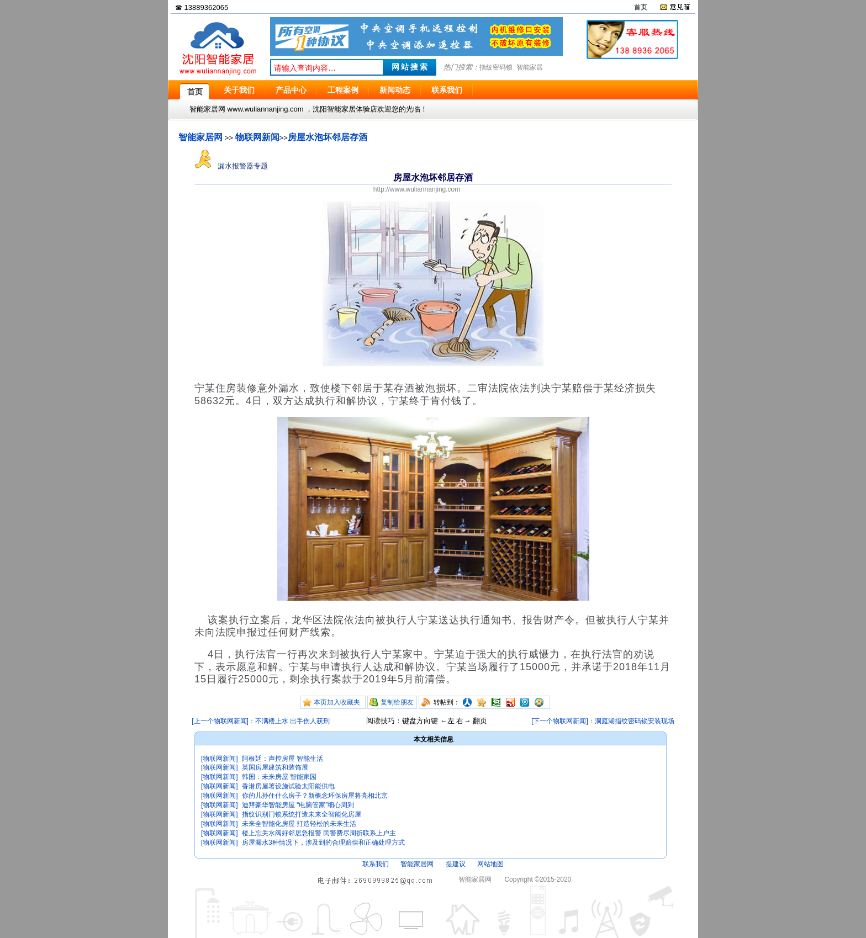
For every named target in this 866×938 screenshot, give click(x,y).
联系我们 (375, 864)
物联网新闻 (257, 137)
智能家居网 (200, 137)
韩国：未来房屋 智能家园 (279, 777)
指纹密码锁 (496, 67)
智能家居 (529, 67)
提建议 (456, 864)
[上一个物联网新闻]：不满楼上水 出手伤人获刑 (261, 721)
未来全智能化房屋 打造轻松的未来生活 (299, 824)
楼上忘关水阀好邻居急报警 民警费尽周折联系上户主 (319, 833)
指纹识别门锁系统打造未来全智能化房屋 (301, 814)
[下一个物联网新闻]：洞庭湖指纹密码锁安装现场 (602, 721)
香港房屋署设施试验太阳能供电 (288, 786)
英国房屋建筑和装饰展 (275, 767)
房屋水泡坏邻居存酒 (327, 137)
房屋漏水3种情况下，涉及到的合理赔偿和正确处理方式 (323, 842)
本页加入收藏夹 (337, 702)
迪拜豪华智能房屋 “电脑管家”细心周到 (298, 805)
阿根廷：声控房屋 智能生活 (282, 758)
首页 (640, 7)
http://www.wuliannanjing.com (416, 189)
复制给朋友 (397, 702)
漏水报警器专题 (231, 166)
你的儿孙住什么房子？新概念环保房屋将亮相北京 (315, 795)
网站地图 (490, 864)
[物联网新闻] (219, 758)
